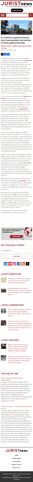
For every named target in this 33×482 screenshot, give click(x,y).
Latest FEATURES (10, 340)
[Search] (17, 15)
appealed (23, 109)
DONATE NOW (17, 10)
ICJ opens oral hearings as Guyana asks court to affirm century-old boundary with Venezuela (19, 281)
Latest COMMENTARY (12, 305)
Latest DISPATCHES (11, 274)
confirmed (28, 60)
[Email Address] (16, 250)
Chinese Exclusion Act (15, 413)
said (29, 163)
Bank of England (6, 386)
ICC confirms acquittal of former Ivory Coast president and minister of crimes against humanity (16, 40)
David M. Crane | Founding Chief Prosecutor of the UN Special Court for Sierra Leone (19, 328)
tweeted (23, 181)
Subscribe (16, 256)
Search (30, 15)
